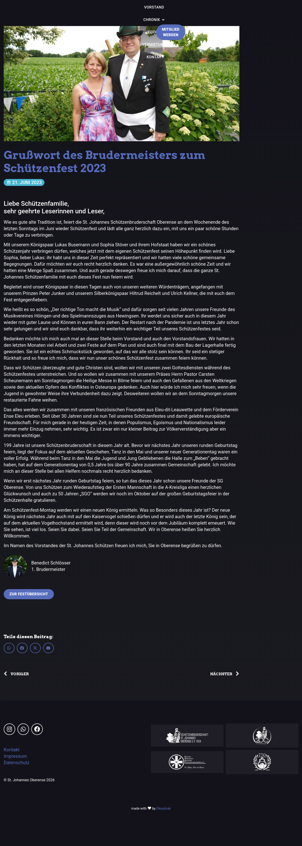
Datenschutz (16, 762)
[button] (9, 648)
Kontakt (12, 749)
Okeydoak (163, 809)
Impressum (15, 756)
